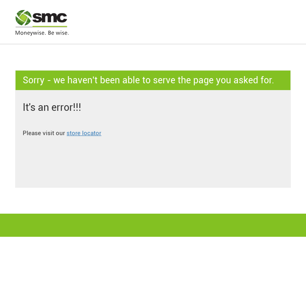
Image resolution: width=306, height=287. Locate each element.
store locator (84, 133)
